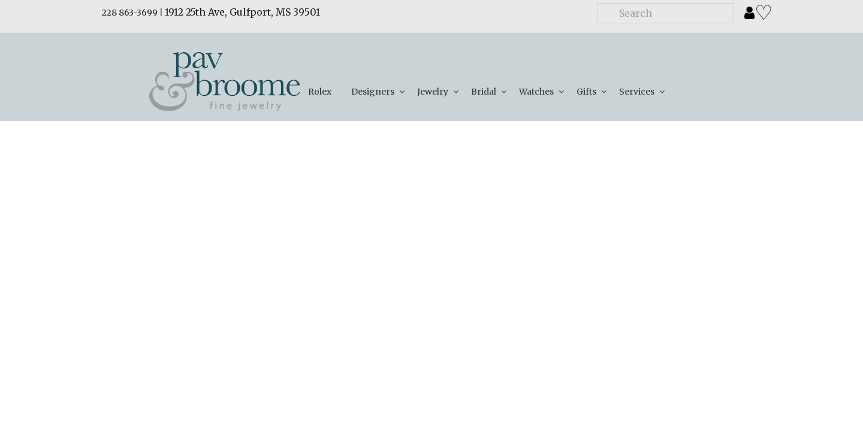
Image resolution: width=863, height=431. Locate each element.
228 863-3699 (130, 12)
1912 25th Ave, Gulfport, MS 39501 (242, 12)
